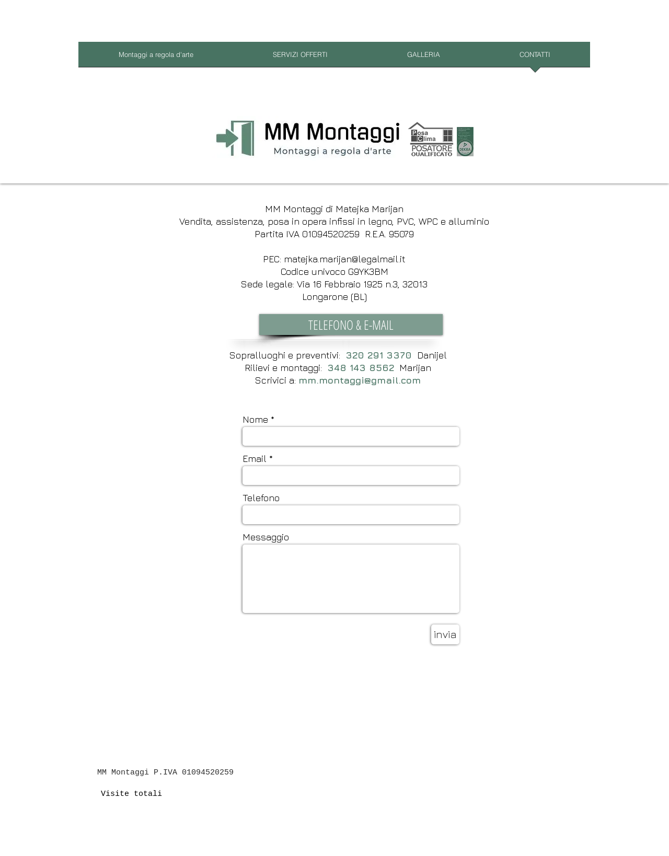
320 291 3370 (378, 355)
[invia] (445, 634)
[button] (351, 324)
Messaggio (266, 537)
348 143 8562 (360, 367)
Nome (255, 419)
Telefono (261, 498)
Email (255, 459)
